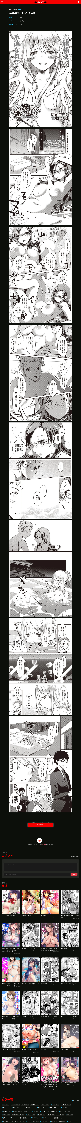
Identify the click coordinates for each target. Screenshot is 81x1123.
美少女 (6, 1108)
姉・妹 (41, 1114)
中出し (45, 1104)
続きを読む (40, 825)
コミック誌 (54, 1108)
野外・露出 (24, 1118)
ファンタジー (65, 1111)
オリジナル (66, 1108)
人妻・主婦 (18, 1108)
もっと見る (76, 1100)
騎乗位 (6, 1114)
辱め (14, 1118)
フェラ (55, 1104)
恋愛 (5, 1118)
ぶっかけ (47, 1118)
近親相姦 (58, 1118)
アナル (60, 1114)
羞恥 (54, 1121)
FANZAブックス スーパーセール (13, 1121)
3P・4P (45, 1111)
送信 (74, 874)
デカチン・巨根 (33, 1121)
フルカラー (30, 1108)
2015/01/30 (19, 24)
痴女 (62, 1121)
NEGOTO (40, 2)
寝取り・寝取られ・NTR (21, 1111)
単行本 (35, 1104)
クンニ (44, 1121)
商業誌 (19, 10)
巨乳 (25, 1104)
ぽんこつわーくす (20, 17)
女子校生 (66, 1104)
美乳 (70, 1114)
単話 (23, 21)
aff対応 (17, 21)
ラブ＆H (6, 1111)
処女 (35, 1111)
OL (70, 1121)
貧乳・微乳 (42, 1108)
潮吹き (51, 1114)
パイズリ (36, 1118)
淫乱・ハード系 (18, 1114)
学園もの (31, 1114)
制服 (54, 1111)
